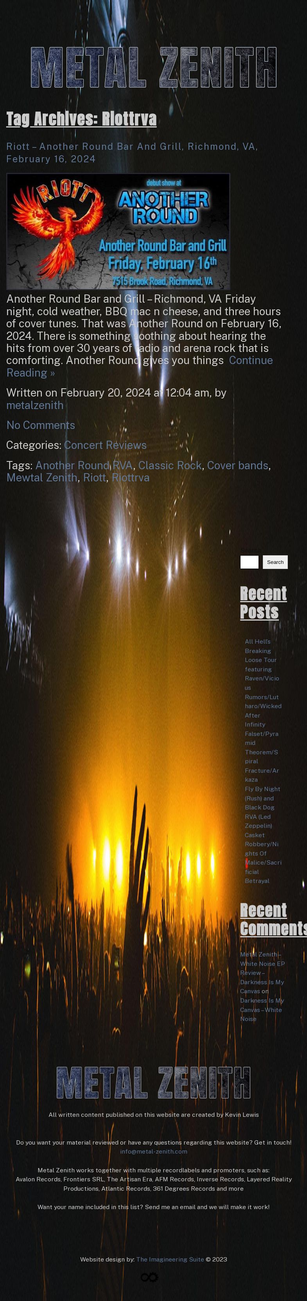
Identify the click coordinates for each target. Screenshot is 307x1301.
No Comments (40, 425)
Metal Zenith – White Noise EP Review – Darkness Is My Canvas (262, 973)
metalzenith (35, 405)
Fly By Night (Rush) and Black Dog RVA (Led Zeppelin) (262, 807)
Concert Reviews (105, 445)
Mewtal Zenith (41, 477)
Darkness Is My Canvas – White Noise (262, 1010)
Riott (94, 477)
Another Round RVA (84, 465)
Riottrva (130, 477)
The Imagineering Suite (170, 1259)
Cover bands (237, 465)
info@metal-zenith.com (153, 1151)
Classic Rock (170, 465)
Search (250, 550)
